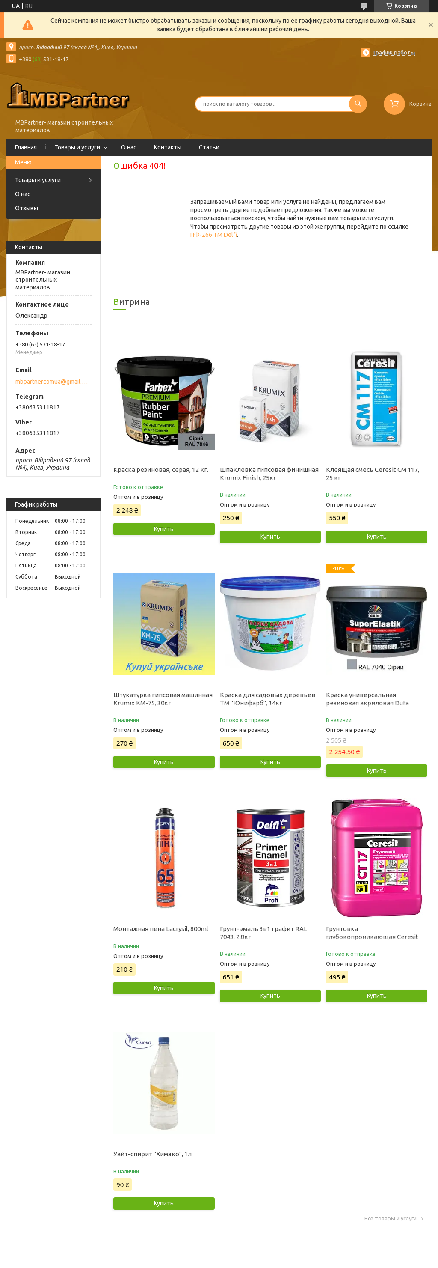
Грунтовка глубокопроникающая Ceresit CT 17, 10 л (372, 937)
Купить (164, 528)
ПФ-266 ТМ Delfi (213, 234)
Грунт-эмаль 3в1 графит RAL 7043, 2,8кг (263, 932)
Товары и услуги (77, 147)
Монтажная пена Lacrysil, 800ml (160, 928)
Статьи (209, 147)
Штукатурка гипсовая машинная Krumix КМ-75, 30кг (163, 699)
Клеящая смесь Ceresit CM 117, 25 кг (372, 473)
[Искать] (358, 104)
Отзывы (26, 208)
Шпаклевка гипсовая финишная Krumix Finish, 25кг (269, 473)
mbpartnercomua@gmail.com (52, 381)
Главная (26, 147)
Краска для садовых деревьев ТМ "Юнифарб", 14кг (267, 699)
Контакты (167, 147)
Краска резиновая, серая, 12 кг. (160, 469)
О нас (128, 147)
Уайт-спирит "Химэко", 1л (152, 1154)
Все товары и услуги (390, 1218)
